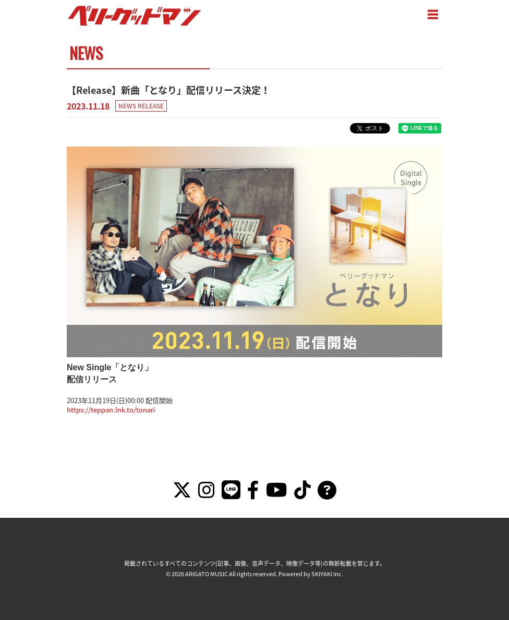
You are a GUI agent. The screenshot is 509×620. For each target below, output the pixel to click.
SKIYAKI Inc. (327, 573)
